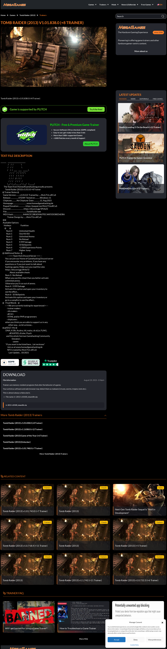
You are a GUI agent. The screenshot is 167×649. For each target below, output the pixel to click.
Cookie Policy (134, 645)
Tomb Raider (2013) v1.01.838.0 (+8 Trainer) (22, 423)
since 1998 (158, 32)
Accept (116, 640)
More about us (141, 51)
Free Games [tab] (158, 99)
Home (3, 15)
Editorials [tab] (144, 99)
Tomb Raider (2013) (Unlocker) (16, 442)
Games (12, 15)
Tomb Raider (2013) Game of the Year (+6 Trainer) (25, 435)
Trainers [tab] (123, 99)
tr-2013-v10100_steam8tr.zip (16, 405)
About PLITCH (91, 144)
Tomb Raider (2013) (27, 15)
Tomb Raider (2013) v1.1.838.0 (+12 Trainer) (22, 429)
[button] (162, 622)
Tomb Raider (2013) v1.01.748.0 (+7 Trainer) (22, 448)
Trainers (43, 15)
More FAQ (83, 639)
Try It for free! (96, 109)
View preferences (154, 640)
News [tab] (133, 99)
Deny (136, 640)
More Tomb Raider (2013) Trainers (54, 454)
